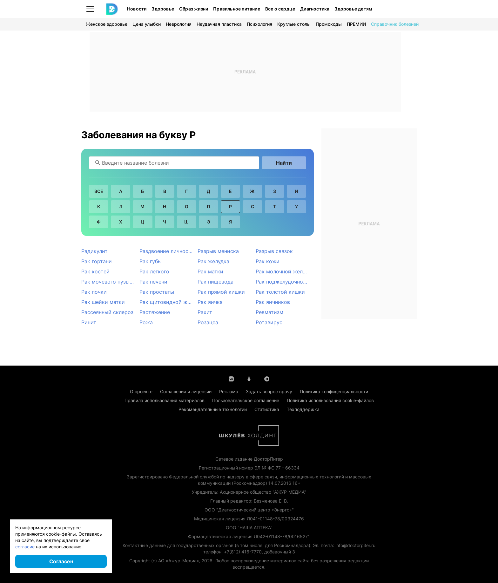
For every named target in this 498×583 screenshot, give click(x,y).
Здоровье (162, 8)
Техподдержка (303, 409)
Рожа (146, 322)
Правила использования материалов (164, 400)
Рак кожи (267, 261)
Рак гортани (96, 261)
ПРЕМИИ (356, 24)
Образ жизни (193, 8)
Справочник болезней (395, 24)
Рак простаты (156, 292)
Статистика (266, 409)
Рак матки (210, 271)
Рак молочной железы (284, 271)
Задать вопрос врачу (269, 391)
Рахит (205, 312)
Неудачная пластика (219, 24)
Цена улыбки (146, 24)
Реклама (228, 391)
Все (98, 191)
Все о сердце (280, 8)
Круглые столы (294, 24)
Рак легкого (154, 271)
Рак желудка (213, 261)
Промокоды (329, 24)
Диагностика (314, 8)
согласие (25, 546)
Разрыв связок (274, 251)
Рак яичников (273, 302)
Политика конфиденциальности (334, 391)
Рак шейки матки (103, 302)
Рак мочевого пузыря (108, 281)
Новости (136, 8)
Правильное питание (236, 8)
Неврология (179, 24)
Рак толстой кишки (280, 292)
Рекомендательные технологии (212, 409)
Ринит (88, 322)
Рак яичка (210, 302)
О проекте (141, 391)
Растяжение (154, 312)
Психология (259, 24)
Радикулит (94, 251)
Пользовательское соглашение (245, 400)
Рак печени (153, 281)
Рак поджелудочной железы (285, 281)
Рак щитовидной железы (168, 302)
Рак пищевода (215, 281)
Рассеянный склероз (107, 312)
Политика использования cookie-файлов (330, 400)
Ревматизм (269, 312)
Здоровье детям (353, 8)
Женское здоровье (106, 24)
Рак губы (150, 261)
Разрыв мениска (218, 251)
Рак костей (95, 271)
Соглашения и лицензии (186, 391)
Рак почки (94, 292)
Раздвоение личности (166, 251)
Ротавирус (269, 322)
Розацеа (208, 322)
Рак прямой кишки (221, 292)
